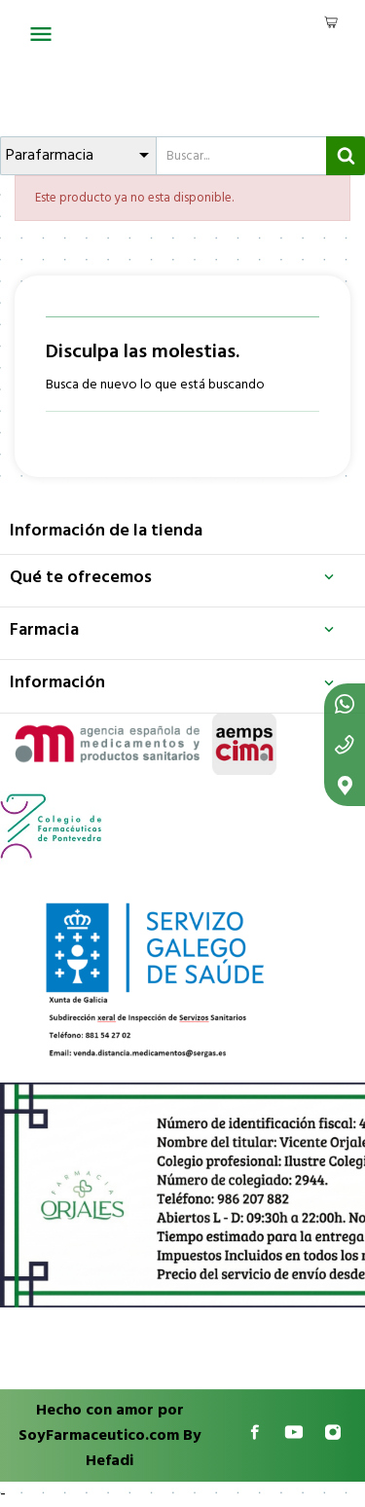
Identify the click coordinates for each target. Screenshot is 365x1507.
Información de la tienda (106, 531)
